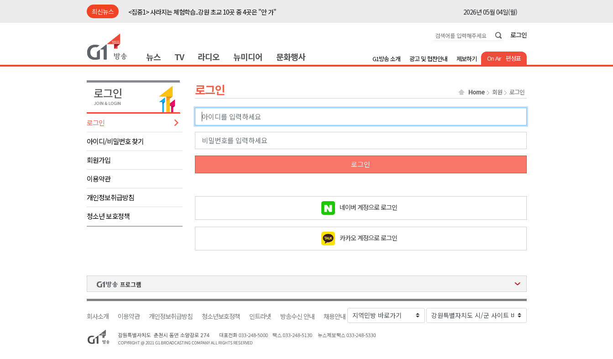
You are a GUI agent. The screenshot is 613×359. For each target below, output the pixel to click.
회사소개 (98, 316)
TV (179, 56)
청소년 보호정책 (108, 216)
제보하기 (466, 58)
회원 (497, 92)
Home (476, 92)
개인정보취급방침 (110, 197)
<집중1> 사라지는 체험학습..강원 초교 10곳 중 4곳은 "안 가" (202, 11)
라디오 (209, 56)
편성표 (513, 58)
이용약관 (98, 178)
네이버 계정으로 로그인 (368, 206)
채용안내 (335, 316)
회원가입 (98, 160)
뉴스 (153, 56)
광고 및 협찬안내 (428, 58)
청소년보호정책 (221, 316)
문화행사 (290, 56)
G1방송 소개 (386, 58)
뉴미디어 (247, 56)
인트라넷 (260, 316)
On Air (494, 58)
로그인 (518, 34)
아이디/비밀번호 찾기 (115, 141)
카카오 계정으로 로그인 (368, 237)
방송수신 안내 (297, 316)
